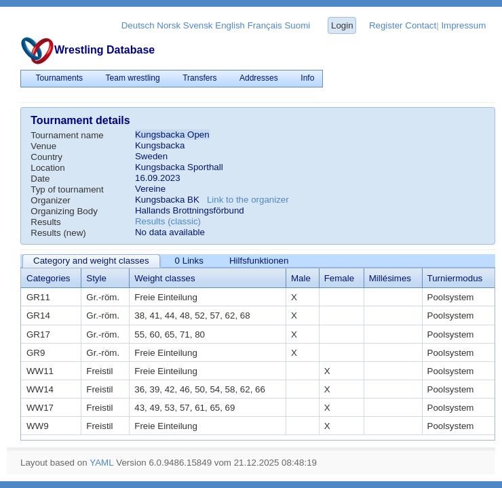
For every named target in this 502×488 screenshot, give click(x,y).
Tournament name (67, 135)
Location (47, 168)
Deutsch (138, 25)
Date (40, 179)
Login (342, 25)
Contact (420, 25)
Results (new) (58, 233)
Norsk (168, 25)
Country (46, 157)
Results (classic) (168, 221)
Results (45, 222)
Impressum (463, 25)
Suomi (297, 25)
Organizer (51, 200)
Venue (43, 146)
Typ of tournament (67, 189)
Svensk (198, 25)
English (230, 25)
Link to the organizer (248, 200)
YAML (101, 463)
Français (265, 25)
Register (386, 25)
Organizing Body (64, 211)
